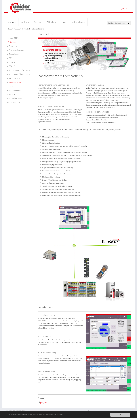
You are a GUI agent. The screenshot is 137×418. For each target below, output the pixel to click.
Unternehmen (78, 21)
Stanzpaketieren (15, 82)
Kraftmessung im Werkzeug (19, 70)
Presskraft (13, 46)
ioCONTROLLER (13, 102)
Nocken (12, 62)
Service (37, 21)
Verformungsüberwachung (19, 74)
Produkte (11, 21)
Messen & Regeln (15, 78)
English (122, 9)
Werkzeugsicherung (16, 50)
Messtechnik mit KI (15, 98)
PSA (10, 58)
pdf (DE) (43, 403)
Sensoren (11, 86)
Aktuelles (51, 21)
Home (10, 29)
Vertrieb (25, 21)
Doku (63, 21)
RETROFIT (11, 94)
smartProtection (13, 90)
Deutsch (128, 9)
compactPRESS (13, 38)
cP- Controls (26, 29)
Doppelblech (14, 54)
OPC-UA (12, 66)
